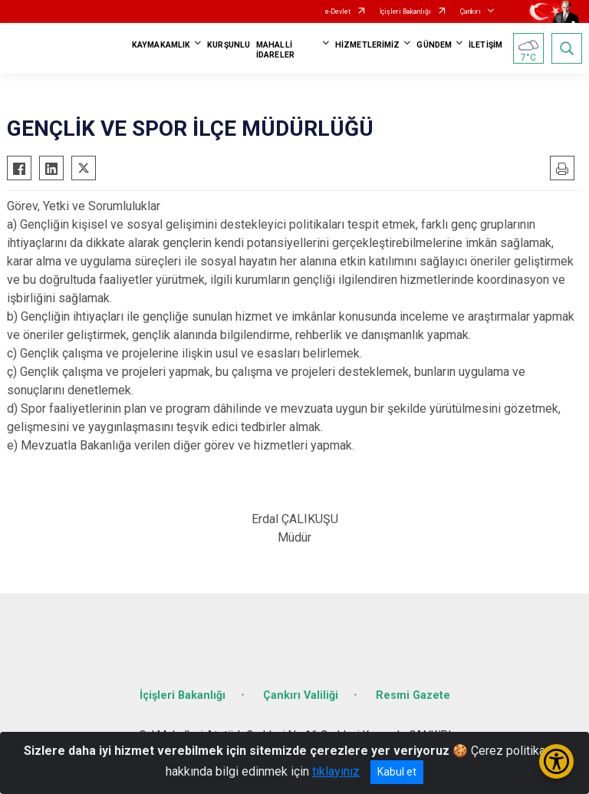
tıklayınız (336, 771)
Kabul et (396, 772)
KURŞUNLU (228, 45)
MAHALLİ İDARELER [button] (275, 50)
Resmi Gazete (413, 695)
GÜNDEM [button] (434, 45)
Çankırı (470, 11)
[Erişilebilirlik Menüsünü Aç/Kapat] (556, 761)
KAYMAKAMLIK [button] (161, 45)
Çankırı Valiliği (300, 695)
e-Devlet (337, 11)
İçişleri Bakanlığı (405, 11)
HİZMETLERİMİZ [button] (367, 45)
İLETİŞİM (485, 45)
